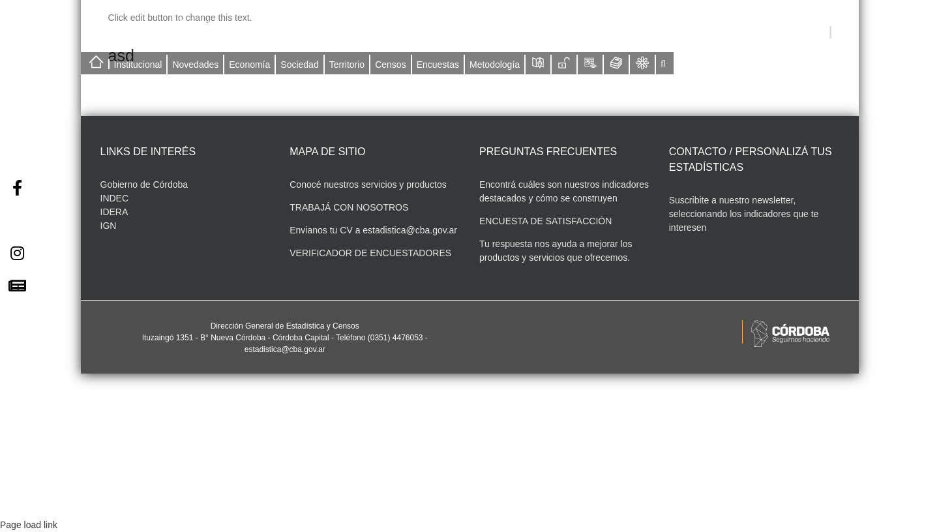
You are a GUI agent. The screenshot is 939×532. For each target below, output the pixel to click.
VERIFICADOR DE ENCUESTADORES (370, 253)
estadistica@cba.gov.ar (410, 230)
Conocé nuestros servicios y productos (368, 184)
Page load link (28, 525)
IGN (108, 225)
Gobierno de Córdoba (144, 184)
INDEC (114, 198)
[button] (663, 63)
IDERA (114, 212)
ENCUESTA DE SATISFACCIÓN (545, 221)
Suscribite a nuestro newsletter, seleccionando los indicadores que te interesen (744, 214)
